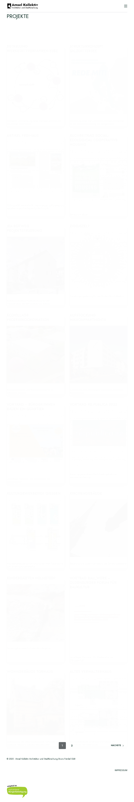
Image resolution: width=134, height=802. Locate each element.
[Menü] (125, 6)
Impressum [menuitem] (121, 770)
